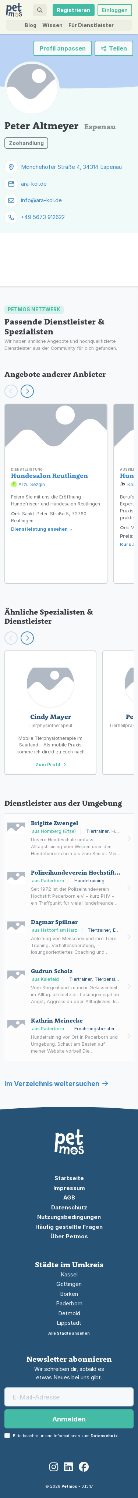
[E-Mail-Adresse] (69, 1396)
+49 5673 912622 (43, 217)
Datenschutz (69, 1207)
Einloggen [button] (115, 10)
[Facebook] (84, 1467)
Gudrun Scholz (51, 971)
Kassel (69, 1274)
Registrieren (73, 10)
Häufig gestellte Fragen (69, 1226)
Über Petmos (69, 1236)
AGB (69, 1197)
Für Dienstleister (91, 25)
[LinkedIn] (68, 1467)
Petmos (69, 1486)
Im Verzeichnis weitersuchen (56, 1083)
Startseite (69, 1178)
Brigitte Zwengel (54, 823)
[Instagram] (53, 1467)
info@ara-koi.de (41, 200)
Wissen (52, 25)
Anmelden (69, 1419)
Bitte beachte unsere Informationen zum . (66, 1436)
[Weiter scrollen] (27, 391)
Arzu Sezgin (28, 484)
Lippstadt (69, 1322)
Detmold (69, 1313)
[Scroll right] (27, 638)
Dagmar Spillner (54, 922)
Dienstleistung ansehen (39, 529)
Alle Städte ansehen (69, 1333)
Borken (69, 1293)
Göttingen (69, 1283)
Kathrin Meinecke (57, 1020)
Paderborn (69, 1303)
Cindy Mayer (50, 716)
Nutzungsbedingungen (69, 1216)
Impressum (69, 1187)
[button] (39, 10)
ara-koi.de (34, 183)
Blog (30, 25)
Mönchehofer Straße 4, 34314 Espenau (71, 166)
